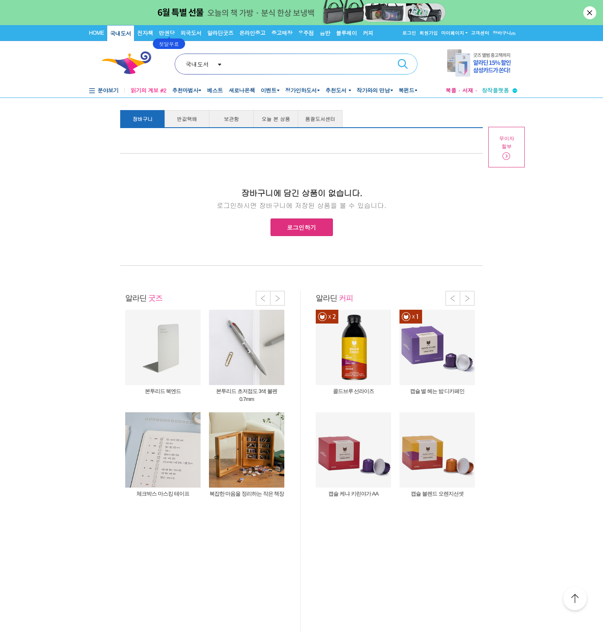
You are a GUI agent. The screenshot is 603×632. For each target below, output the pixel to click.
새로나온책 (242, 90)
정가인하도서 (301, 90)
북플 (451, 90)
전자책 (145, 33)
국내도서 (120, 33)
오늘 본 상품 (276, 118)
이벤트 (268, 90)
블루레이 (346, 33)
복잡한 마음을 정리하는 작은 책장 (246, 494)
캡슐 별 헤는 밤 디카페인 (437, 391)
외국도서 (190, 33)
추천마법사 (185, 90)
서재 (467, 90)
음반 (325, 33)
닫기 (590, 12)
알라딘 (143, 298)
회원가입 (429, 33)
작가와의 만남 (373, 90)
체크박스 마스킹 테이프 (163, 494)
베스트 (215, 90)
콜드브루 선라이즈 (353, 391)
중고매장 (281, 33)
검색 (403, 64)
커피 (368, 33)
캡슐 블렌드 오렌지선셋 (437, 494)
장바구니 (504, 33)
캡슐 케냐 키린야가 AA (353, 494)
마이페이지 (452, 33)
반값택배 (187, 118)
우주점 (306, 33)
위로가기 (574, 599)
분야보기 (108, 90)
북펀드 (407, 90)
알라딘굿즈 (220, 33)
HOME (96, 32)
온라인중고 (252, 33)
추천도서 (336, 90)
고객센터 (480, 33)
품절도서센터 (320, 118)
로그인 (409, 33)
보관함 (231, 118)
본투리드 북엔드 (163, 391)
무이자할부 (506, 142)
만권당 (167, 33)
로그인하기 (301, 227)
